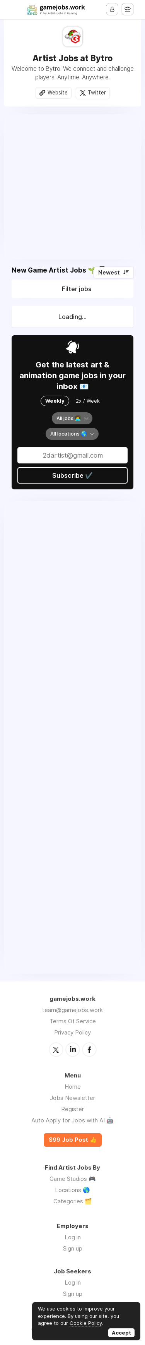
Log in (73, 1237)
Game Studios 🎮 (72, 1178)
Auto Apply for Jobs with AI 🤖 (72, 1120)
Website (58, 92)
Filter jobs (76, 289)
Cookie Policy (86, 1323)
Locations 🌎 (72, 1190)
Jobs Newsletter (72, 1097)
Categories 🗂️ (72, 1201)
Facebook (89, 1049)
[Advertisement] (72, 186)
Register (72, 1109)
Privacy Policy (72, 1032)
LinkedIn (72, 1049)
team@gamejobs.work (72, 1010)
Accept (121, 1333)
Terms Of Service (72, 1021)
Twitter (97, 92)
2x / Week (88, 401)
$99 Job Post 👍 (73, 1139)
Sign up (72, 1248)
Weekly (55, 401)
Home (73, 1086)
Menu (17, 9)
